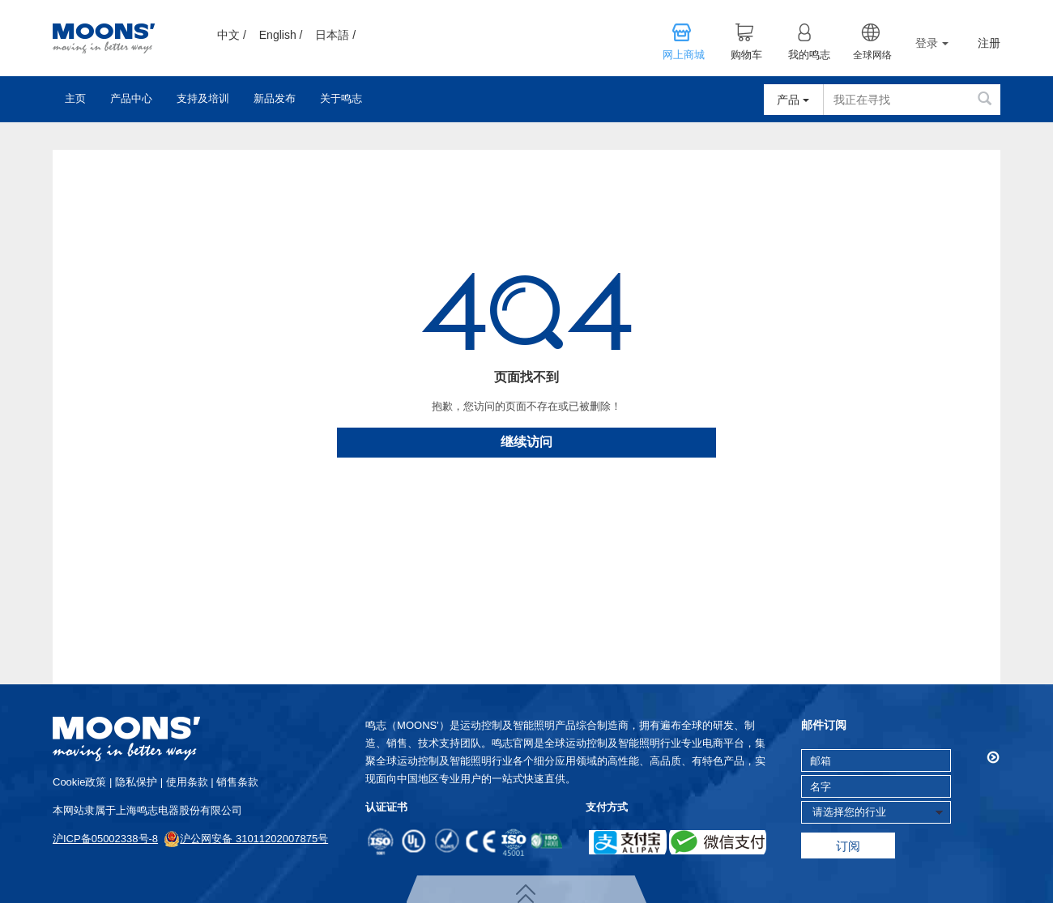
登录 (932, 42)
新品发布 (275, 98)
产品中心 (131, 98)
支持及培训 (203, 98)
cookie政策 (79, 782)
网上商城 (684, 55)
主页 (75, 98)
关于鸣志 (341, 98)
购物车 (746, 55)
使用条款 (187, 782)
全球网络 (872, 55)
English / (281, 34)
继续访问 (526, 442)
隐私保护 (136, 782)
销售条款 (237, 782)
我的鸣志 (809, 55)
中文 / (231, 34)
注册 (989, 43)
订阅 (848, 846)
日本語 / (335, 34)
